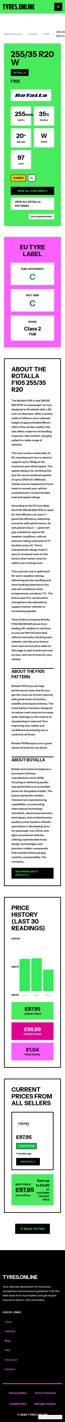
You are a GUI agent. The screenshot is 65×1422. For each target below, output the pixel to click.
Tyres (8, 1321)
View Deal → (28, 1161)
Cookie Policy (18, 1403)
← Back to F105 (32, 1229)
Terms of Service (45, 1393)
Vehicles (10, 1331)
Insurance (11, 1359)
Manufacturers (13, 34)
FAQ (7, 1350)
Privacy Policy (18, 1393)
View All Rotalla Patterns (28, 203)
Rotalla (33, 34)
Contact (10, 1369)
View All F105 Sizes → (32, 191)
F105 (47, 34)
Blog (7, 1340)
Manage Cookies (45, 1403)
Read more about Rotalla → (26, 873)
